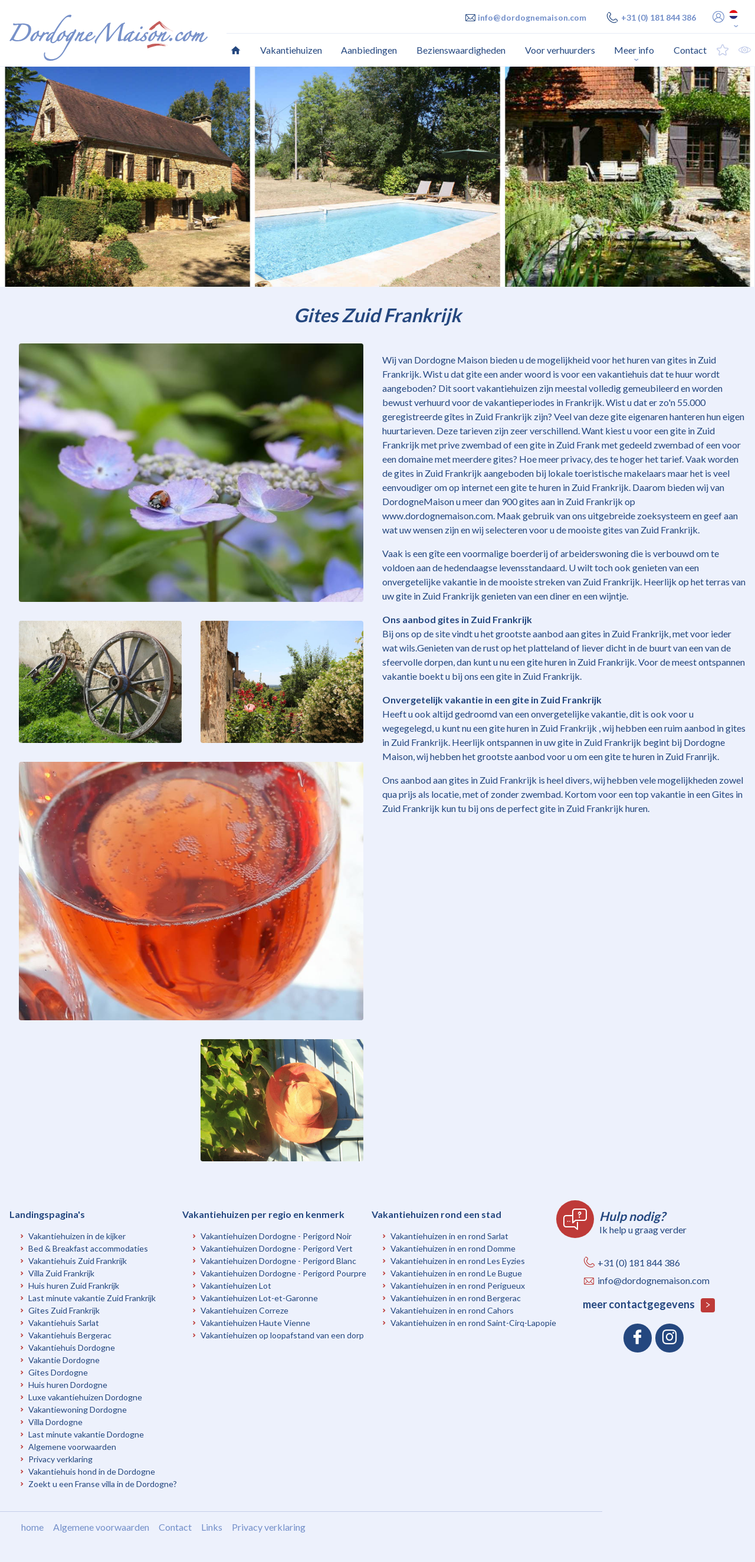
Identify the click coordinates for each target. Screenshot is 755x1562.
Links (211, 1526)
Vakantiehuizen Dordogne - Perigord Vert (277, 1248)
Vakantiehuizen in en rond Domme (453, 1248)
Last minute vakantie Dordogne (86, 1434)
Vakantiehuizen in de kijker (77, 1236)
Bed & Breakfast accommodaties (88, 1248)
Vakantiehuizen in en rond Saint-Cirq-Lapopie (473, 1323)
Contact (175, 1526)
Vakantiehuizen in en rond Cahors (452, 1310)
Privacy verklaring (60, 1459)
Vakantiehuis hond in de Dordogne (91, 1471)
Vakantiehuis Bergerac (69, 1335)
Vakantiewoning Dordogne (77, 1409)
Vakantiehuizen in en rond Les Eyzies (457, 1261)
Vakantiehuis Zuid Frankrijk (77, 1261)
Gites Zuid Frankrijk (64, 1310)
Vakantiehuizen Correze (244, 1310)
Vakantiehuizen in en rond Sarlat (449, 1236)
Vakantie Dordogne (64, 1360)
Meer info (634, 49)
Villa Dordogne (55, 1422)
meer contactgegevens (649, 1305)
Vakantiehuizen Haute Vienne (255, 1323)
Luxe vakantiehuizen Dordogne (85, 1397)
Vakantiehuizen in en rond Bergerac (455, 1298)
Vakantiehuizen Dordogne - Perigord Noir (276, 1236)
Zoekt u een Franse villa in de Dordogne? (102, 1484)
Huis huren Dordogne (67, 1385)
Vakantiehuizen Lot (236, 1286)
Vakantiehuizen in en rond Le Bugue (456, 1273)
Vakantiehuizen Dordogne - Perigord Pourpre (283, 1273)
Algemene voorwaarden (72, 1447)
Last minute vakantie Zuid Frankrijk (92, 1298)
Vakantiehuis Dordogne (71, 1347)
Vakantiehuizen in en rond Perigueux (457, 1286)
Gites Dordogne (58, 1372)
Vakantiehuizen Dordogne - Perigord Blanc (278, 1261)
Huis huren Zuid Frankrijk (73, 1286)
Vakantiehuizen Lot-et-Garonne (259, 1298)
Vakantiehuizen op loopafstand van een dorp (282, 1335)
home (32, 1526)
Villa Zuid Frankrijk (61, 1273)
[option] (377, 177)
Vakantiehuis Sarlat (63, 1323)
